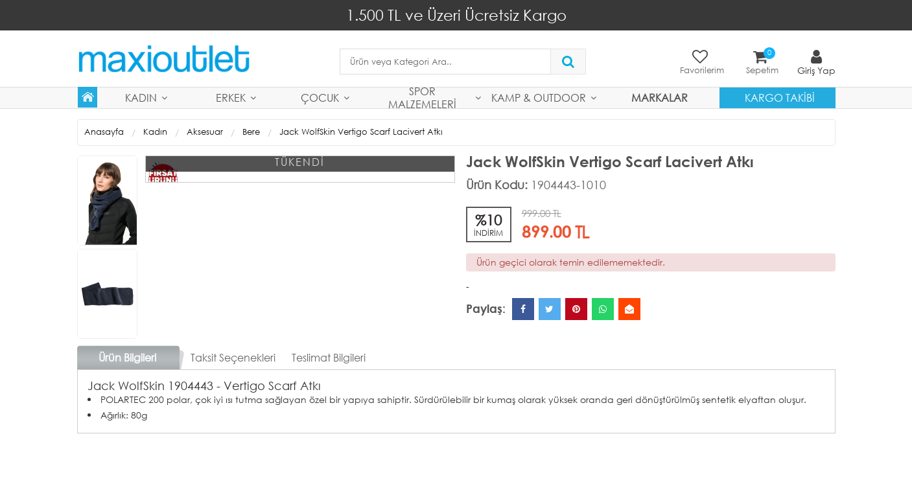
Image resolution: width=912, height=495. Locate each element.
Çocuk (320, 97)
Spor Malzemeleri (422, 97)
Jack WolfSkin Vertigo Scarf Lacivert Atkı (361, 131)
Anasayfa (104, 131)
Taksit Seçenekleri (233, 357)
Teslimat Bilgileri (329, 357)
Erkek (231, 97)
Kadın (141, 97)
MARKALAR (659, 97)
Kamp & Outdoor (538, 97)
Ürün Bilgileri (127, 357)
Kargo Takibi (780, 97)
